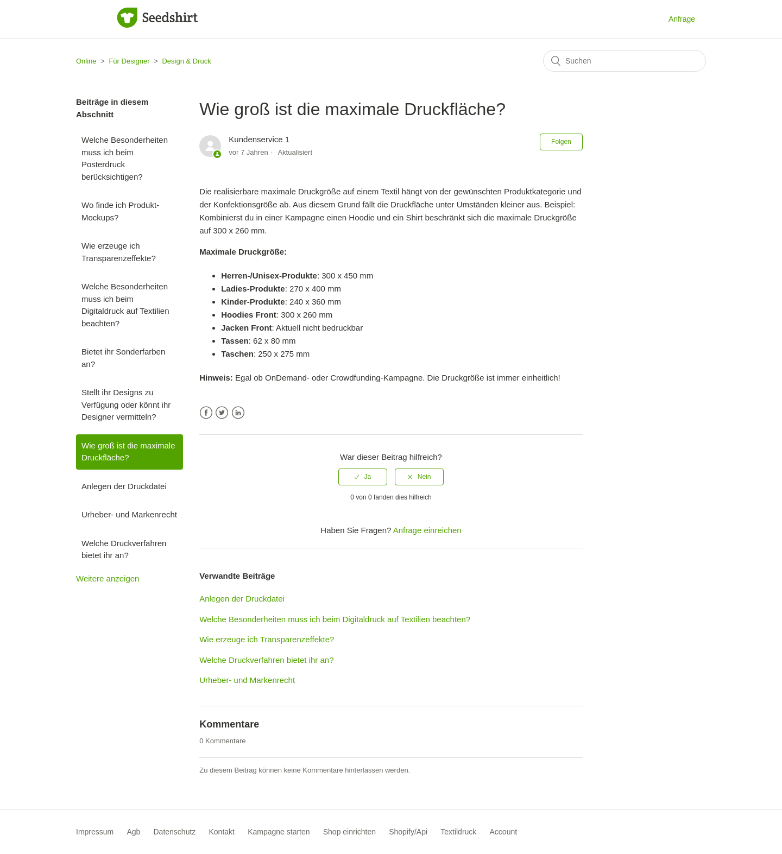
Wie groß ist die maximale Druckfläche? (128, 452)
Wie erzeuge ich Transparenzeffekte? (118, 252)
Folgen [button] (561, 142)
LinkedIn (238, 413)
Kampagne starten (279, 831)
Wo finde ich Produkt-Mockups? (120, 211)
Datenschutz (175, 831)
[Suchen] (624, 61)
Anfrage (682, 19)
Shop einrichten (349, 831)
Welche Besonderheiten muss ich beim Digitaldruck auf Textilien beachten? (125, 305)
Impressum (94, 831)
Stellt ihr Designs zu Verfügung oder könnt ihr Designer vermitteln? (126, 404)
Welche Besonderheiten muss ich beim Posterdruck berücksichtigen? (124, 158)
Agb (133, 831)
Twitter (222, 413)
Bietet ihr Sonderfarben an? (123, 358)
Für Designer (129, 61)
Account (504, 831)
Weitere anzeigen (107, 578)
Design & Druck (186, 61)
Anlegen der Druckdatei (124, 486)
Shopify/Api (408, 831)
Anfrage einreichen (427, 530)
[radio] (362, 477)
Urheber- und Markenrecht (129, 514)
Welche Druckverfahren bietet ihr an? (123, 549)
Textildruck (458, 831)
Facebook (206, 413)
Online (86, 61)
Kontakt (222, 831)
